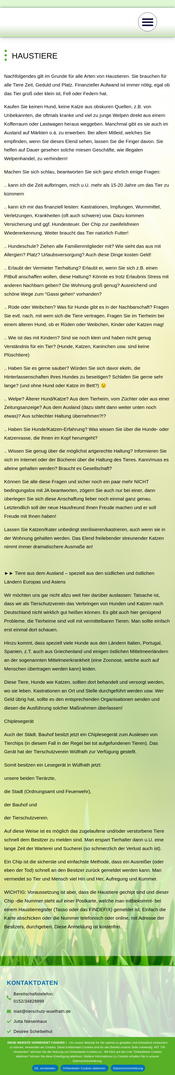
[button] (147, 21)
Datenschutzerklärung (128, 1068)
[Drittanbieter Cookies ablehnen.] (169, 1056)
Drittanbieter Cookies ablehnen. (84, 1068)
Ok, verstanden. (45, 1068)
